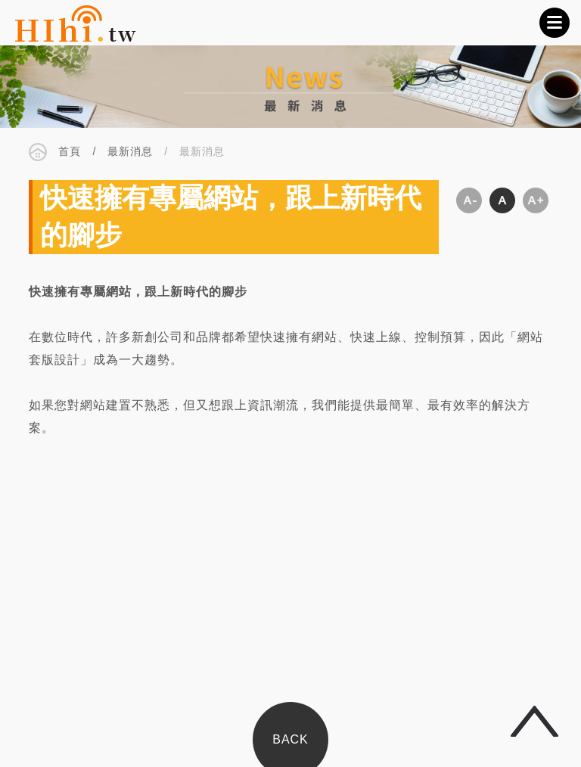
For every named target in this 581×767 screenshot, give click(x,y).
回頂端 (534, 721)
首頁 (69, 152)
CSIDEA (75, 22)
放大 (535, 201)
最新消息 (130, 152)
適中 (502, 201)
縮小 (469, 201)
